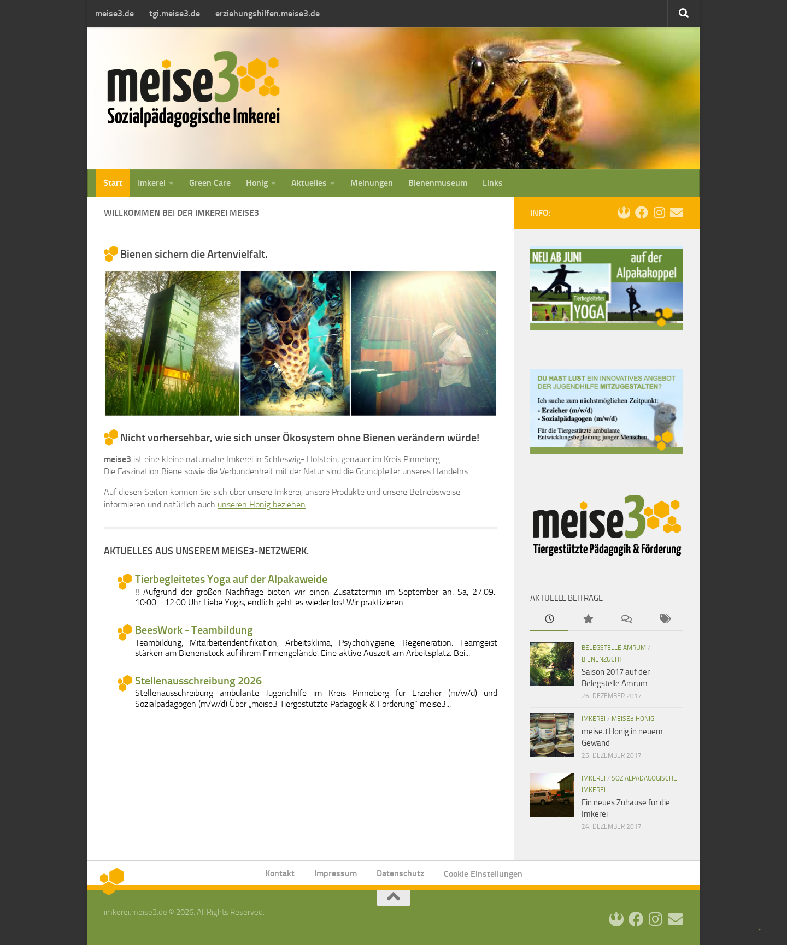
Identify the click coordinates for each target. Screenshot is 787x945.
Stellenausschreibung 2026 (198, 681)
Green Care (210, 183)
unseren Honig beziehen (262, 504)
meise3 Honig (633, 719)
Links (493, 183)
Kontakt (280, 873)
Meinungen (371, 183)
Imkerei (152, 183)
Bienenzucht (602, 659)
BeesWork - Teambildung (194, 630)
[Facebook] (641, 212)
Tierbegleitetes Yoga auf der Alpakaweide (231, 579)
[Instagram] (659, 212)
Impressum (335, 873)
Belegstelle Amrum (614, 648)
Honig (257, 183)
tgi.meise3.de (174, 13)
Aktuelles (309, 183)
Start (112, 183)
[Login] (624, 212)
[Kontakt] (676, 212)
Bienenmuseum (437, 183)
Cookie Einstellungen (483, 874)
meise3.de (114, 13)
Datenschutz (400, 873)
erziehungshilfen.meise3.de (267, 13)
